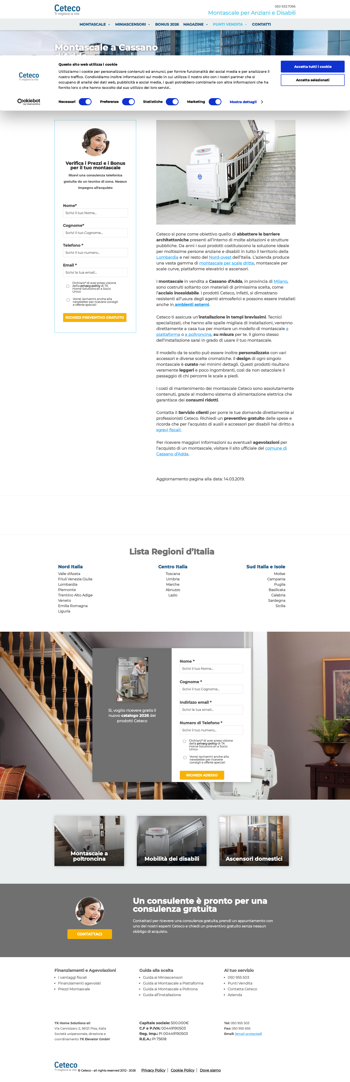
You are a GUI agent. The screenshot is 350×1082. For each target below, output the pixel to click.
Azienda (235, 994)
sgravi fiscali (168, 430)
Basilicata (277, 590)
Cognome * (191, 682)
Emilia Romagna (73, 606)
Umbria (172, 579)
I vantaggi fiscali (72, 977)
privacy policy (90, 286)
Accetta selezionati (312, 25)
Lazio (172, 595)
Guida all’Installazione (162, 994)
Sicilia (280, 606)
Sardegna (276, 600)
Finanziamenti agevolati (79, 983)
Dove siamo (210, 1070)
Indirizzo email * (195, 702)
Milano (280, 281)
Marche (172, 584)
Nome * (187, 661)
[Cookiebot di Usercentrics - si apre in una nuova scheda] (28, 46)
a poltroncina (198, 334)
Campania (276, 579)
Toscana (173, 574)
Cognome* (73, 225)
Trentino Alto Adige (75, 595)
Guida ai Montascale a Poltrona (170, 989)
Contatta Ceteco (242, 989)
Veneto (64, 600)
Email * (70, 265)
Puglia (279, 584)
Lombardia (167, 257)
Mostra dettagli (243, 47)
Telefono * (73, 245)
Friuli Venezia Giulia (75, 579)
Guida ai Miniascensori (162, 977)
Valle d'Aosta (69, 574)
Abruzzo (173, 590)
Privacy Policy (153, 1070)
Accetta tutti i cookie (312, 11)
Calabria (278, 595)
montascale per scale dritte (226, 263)
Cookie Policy (182, 1070)
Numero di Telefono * (201, 723)
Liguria (64, 611)
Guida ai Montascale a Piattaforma (173, 983)
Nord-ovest (220, 257)
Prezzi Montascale (74, 989)
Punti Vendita (240, 983)
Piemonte (67, 590)
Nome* (70, 205)
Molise (279, 574)
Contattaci (89, 934)
